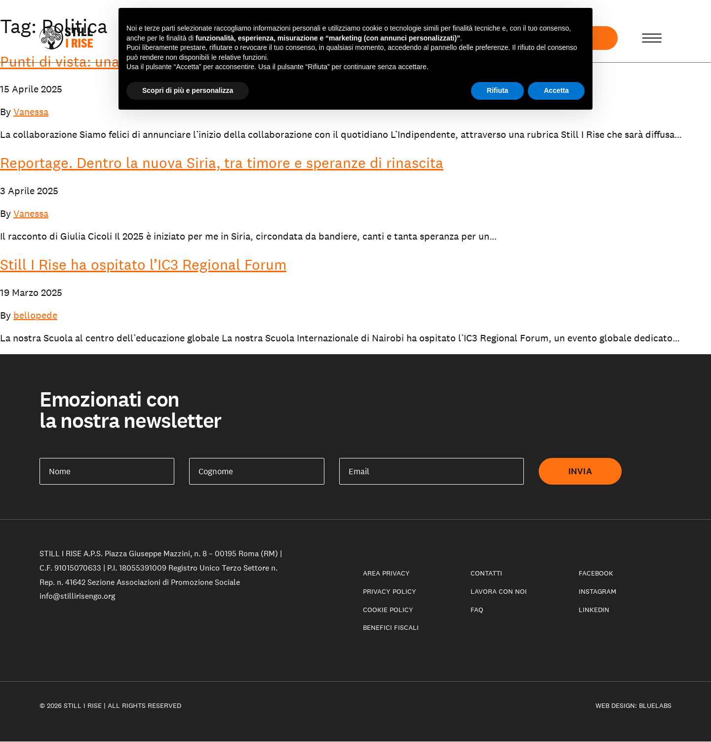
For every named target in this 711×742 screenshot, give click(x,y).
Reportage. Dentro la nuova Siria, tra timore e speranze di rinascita (221, 162)
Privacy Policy (389, 591)
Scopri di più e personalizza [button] (187, 90)
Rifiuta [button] (498, 90)
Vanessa (30, 111)
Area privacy (386, 573)
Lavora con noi (499, 591)
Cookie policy (388, 609)
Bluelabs (655, 705)
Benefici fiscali (391, 627)
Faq (477, 609)
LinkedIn (594, 609)
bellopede (35, 315)
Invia (580, 471)
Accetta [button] (556, 90)
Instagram (597, 591)
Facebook (596, 573)
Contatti (486, 573)
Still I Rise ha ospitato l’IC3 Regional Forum (143, 264)
